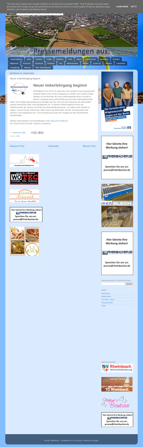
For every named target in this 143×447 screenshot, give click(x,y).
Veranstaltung (16, 59)
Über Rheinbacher (43, 67)
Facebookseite (107, 303)
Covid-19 (97, 63)
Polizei (85, 63)
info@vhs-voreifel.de (42, 124)
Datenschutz (106, 296)
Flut (60, 63)
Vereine (38, 59)
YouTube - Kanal (107, 300)
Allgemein (14, 63)
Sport (78, 59)
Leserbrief (120, 63)
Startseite (53, 146)
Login (103, 306)
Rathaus (59, 59)
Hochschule (91, 59)
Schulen (116, 59)
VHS (70, 59)
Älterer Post (89, 146)
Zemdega (78, 440)
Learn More (122, 6)
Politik (49, 59)
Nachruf (27, 67)
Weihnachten (72, 63)
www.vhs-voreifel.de (59, 121)
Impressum (105, 293)
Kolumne (27, 63)
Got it (134, 6)
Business (104, 59)
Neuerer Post (17, 146)
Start (29, 59)
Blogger (95, 440)
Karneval (39, 63)
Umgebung (14, 67)
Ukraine (108, 63)
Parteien (51, 63)
